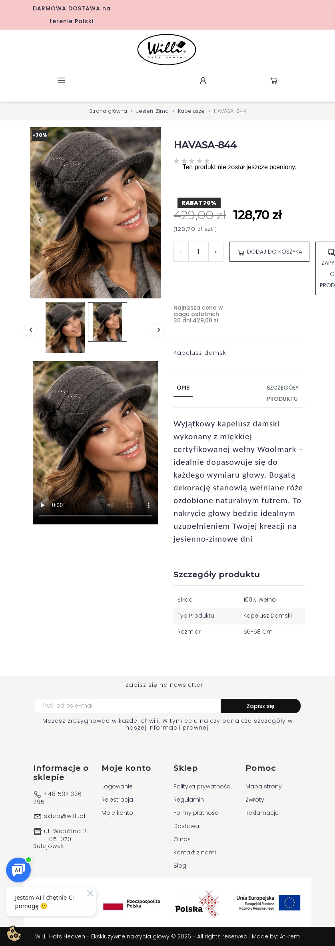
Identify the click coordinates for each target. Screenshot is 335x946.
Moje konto (117, 813)
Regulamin (188, 800)
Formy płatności (196, 813)
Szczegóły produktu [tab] (283, 393)
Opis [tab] (183, 388)
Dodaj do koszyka (269, 252)
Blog (179, 866)
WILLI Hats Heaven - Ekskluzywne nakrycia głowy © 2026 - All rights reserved (142, 936)
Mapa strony (263, 786)
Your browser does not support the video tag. (95, 442)
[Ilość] (198, 252)
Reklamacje (262, 813)
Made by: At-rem (276, 936)
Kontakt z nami (194, 852)
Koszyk (274, 80)
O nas (182, 839)
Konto (203, 80)
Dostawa (186, 826)
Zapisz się (261, 706)
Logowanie (117, 786)
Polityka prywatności (202, 786)
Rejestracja (117, 800)
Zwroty (254, 800)
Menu (61, 80)
